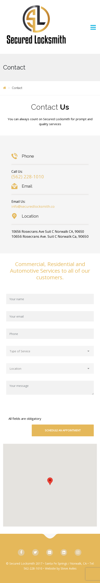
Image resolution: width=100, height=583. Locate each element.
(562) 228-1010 (27, 176)
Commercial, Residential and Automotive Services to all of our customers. (50, 270)
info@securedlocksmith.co (33, 206)
